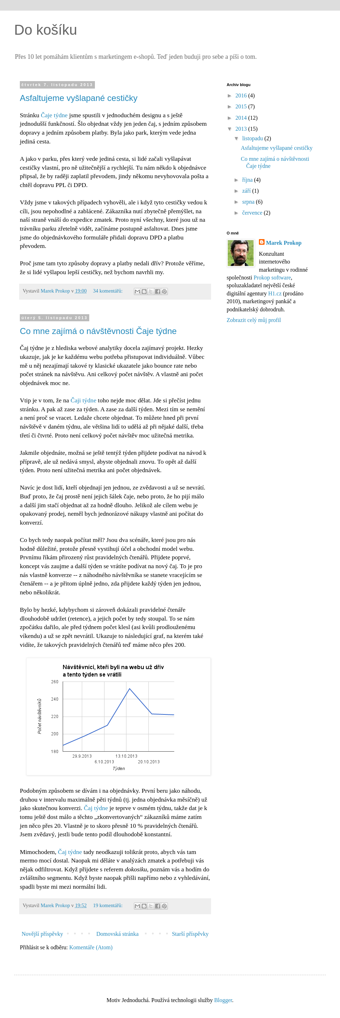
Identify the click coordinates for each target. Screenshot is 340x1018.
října (248, 180)
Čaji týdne (83, 400)
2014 (242, 118)
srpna (249, 202)
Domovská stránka (117, 934)
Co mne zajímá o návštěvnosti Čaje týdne (98, 331)
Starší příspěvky (190, 934)
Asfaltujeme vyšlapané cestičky (78, 98)
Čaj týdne (96, 807)
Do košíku (45, 30)
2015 (242, 106)
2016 (242, 95)
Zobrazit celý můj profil (254, 320)
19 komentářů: (108, 905)
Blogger (223, 1000)
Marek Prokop (283, 243)
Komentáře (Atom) (91, 947)
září (247, 191)
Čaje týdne (54, 115)
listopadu (253, 138)
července (253, 213)
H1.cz (275, 293)
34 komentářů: (108, 291)
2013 (242, 129)
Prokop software (272, 278)
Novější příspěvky (42, 934)
